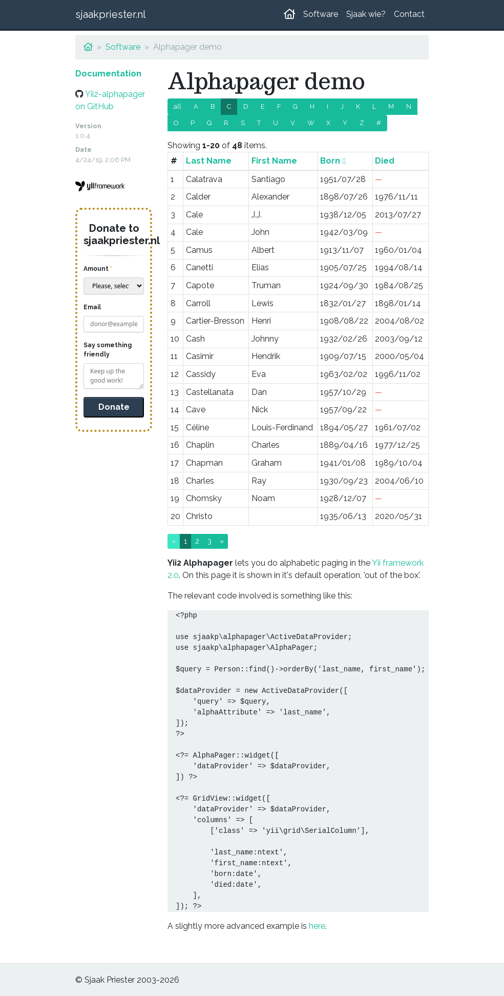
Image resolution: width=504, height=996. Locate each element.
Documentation (108, 73)
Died (384, 161)
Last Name (209, 161)
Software (320, 14)
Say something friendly (107, 350)
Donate (114, 407)
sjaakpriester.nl (110, 14)
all (177, 106)
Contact (409, 14)
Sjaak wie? (366, 14)
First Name (274, 161)
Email (92, 307)
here (317, 926)
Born (330, 161)
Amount (96, 268)
